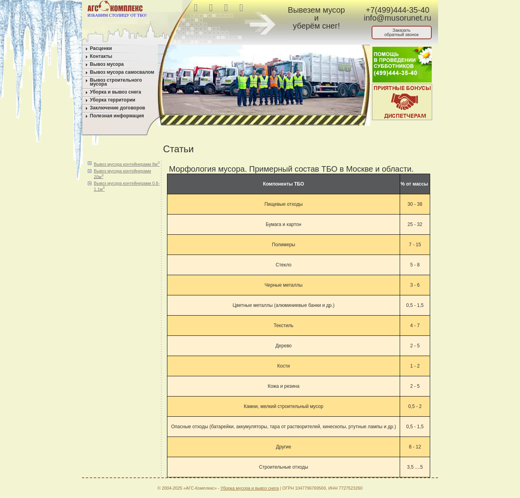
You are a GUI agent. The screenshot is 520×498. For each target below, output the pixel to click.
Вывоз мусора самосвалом (122, 72)
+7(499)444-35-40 (397, 10)
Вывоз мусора (107, 64)
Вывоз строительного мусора (116, 82)
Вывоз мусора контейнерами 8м (126, 164)
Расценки (101, 48)
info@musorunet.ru (397, 17)
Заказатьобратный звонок (401, 32)
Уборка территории (112, 100)
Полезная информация (117, 116)
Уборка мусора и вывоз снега (249, 488)
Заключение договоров (117, 108)
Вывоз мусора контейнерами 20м (122, 174)
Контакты (101, 56)
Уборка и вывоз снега (115, 92)
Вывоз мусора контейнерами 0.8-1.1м (126, 186)
